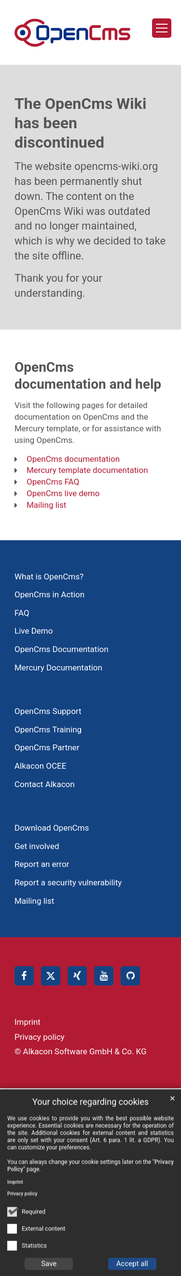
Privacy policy (22, 1204)
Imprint (15, 1193)
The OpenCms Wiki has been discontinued (80, 123)
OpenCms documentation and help (87, 375)
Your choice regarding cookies (90, 1113)
